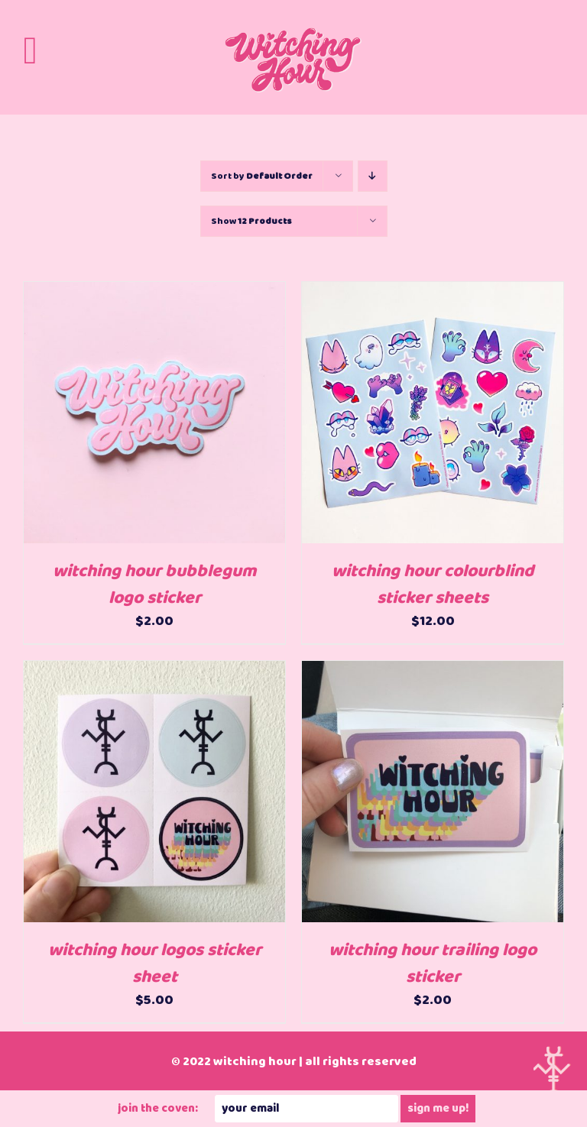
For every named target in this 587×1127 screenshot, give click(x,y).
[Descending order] (373, 176)
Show (251, 221)
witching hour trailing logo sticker (433, 964)
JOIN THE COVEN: (158, 1108)
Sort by (262, 176)
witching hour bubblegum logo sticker (154, 585)
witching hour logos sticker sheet (154, 964)
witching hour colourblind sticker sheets (432, 585)
